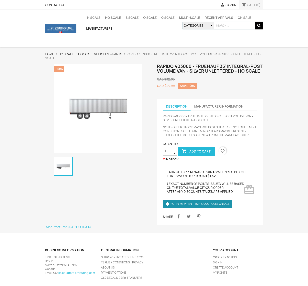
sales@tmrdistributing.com (76, 273)
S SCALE (132, 18)
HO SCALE (113, 18)
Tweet (188, 216)
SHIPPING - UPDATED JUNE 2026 (122, 257)
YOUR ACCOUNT (225, 250)
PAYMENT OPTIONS (113, 272)
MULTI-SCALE (189, 18)
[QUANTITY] (167, 151)
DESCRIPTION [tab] (176, 106)
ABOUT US (108, 267)
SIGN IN (218, 262)
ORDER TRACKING (225, 257)
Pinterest (199, 216)
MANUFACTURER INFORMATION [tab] (218, 106)
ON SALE (244, 18)
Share (178, 216)
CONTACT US (55, 5)
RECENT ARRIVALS (219, 18)
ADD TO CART (196, 151)
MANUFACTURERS (99, 28)
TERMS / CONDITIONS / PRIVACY (122, 262)
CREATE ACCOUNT (225, 267)
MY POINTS (220, 272)
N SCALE (94, 18)
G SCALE (168, 18)
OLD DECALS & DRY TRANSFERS (121, 278)
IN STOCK (172, 159)
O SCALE (150, 18)
